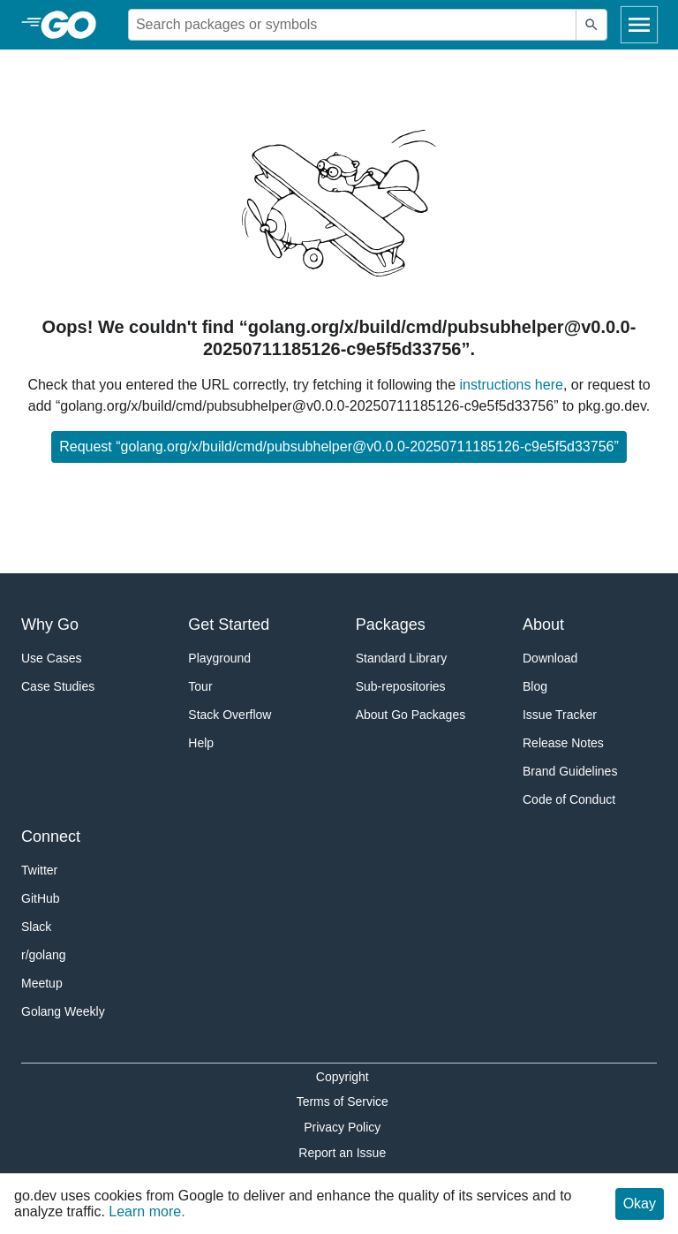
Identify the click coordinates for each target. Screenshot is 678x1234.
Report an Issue (342, 1153)
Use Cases (51, 658)
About (543, 624)
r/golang (43, 955)
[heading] (74, 25)
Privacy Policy (342, 1127)
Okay (639, 1203)
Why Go (50, 624)
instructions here (511, 384)
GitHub (40, 898)
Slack (36, 927)
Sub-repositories (401, 686)
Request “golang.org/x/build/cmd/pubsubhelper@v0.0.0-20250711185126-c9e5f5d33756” (339, 446)
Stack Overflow (229, 715)
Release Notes (563, 743)
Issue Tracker (560, 715)
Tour (200, 686)
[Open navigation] (639, 24)
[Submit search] (591, 25)
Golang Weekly (63, 1011)
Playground (219, 658)
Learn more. (147, 1211)
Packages (391, 624)
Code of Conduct (569, 799)
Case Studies (57, 686)
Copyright (342, 1077)
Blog (535, 686)
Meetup (42, 983)
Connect (50, 836)
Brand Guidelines (570, 771)
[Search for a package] (352, 25)
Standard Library (402, 658)
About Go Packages (411, 715)
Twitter (39, 870)
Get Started (228, 624)
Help (201, 743)
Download (550, 658)
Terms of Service (342, 1101)
